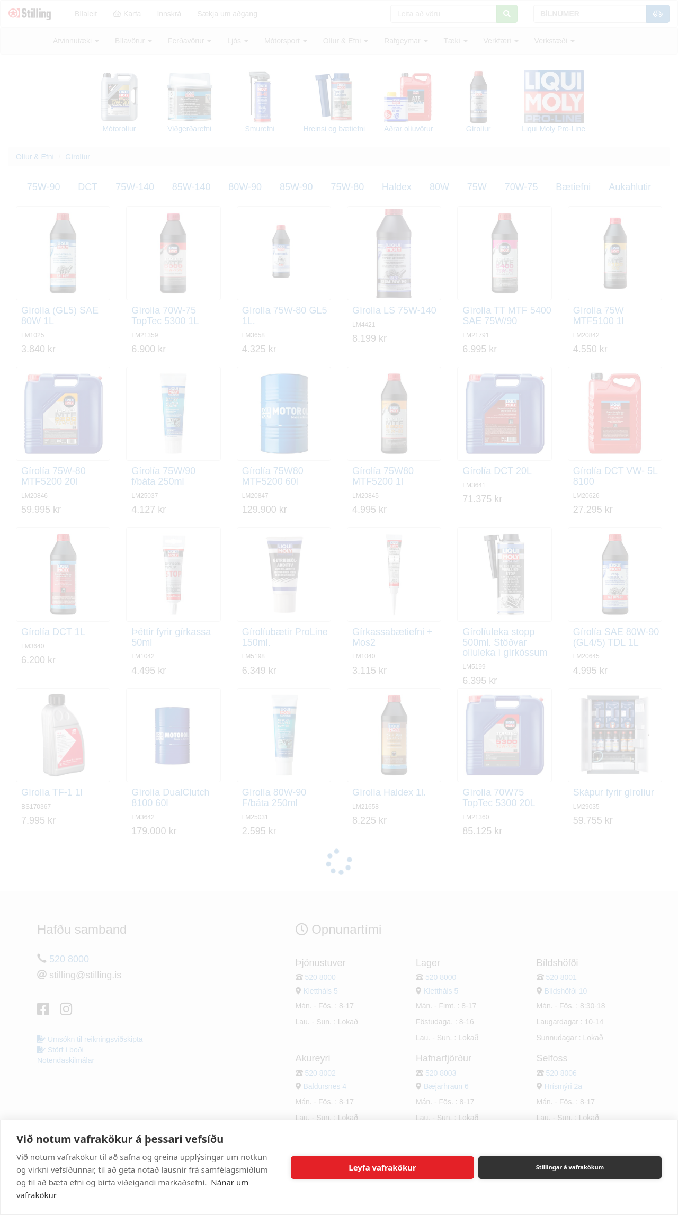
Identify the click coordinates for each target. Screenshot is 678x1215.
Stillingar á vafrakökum (570, 1167)
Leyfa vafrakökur (382, 1167)
